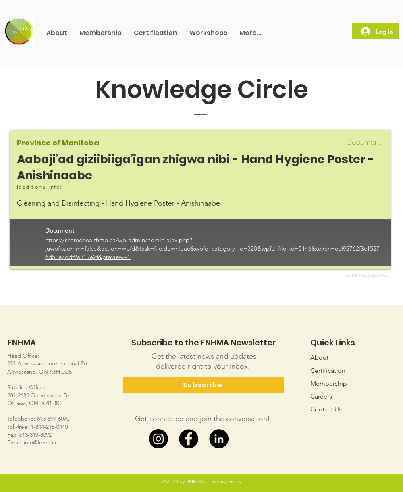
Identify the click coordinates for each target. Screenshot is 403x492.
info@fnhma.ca (42, 442)
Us (326, 409)
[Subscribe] (203, 385)
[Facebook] (188, 438)
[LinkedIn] (219, 438)
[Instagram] (158, 438)
